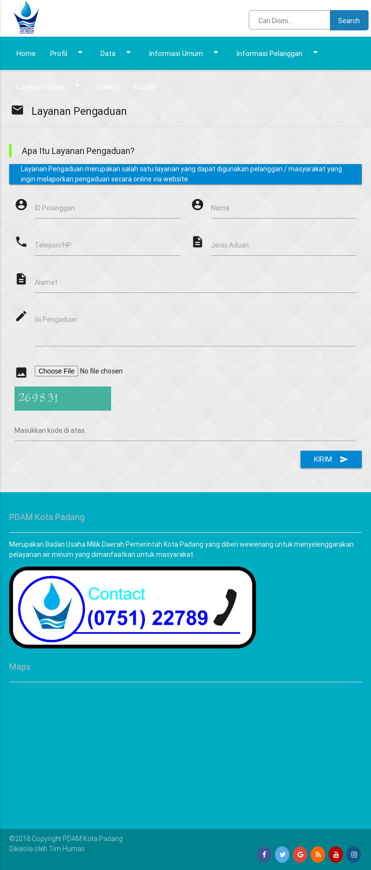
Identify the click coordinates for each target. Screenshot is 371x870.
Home (26, 53)
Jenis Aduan (230, 245)
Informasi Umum (185, 52)
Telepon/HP (53, 245)
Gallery (108, 86)
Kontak (144, 86)
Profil (68, 52)
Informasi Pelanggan (278, 52)
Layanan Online (49, 85)
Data (117, 52)
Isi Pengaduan (56, 319)
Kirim (331, 459)
